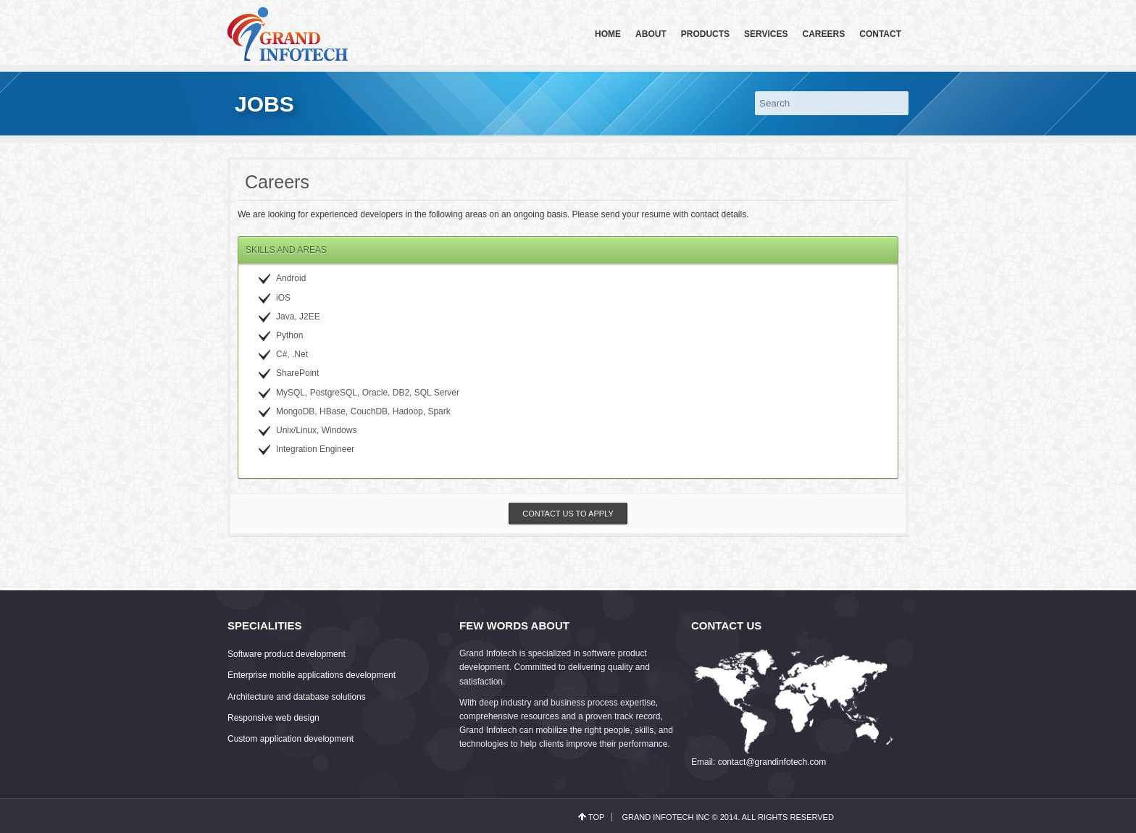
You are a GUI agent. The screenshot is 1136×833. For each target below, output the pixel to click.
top (596, 817)
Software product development (286, 654)
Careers (824, 34)
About (651, 34)
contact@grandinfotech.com (772, 762)
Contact (880, 34)
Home (608, 34)
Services (766, 34)
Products (705, 34)
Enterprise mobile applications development (311, 675)
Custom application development (290, 739)
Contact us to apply (568, 513)
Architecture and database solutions (296, 697)
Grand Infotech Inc (665, 817)
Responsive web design (273, 718)
